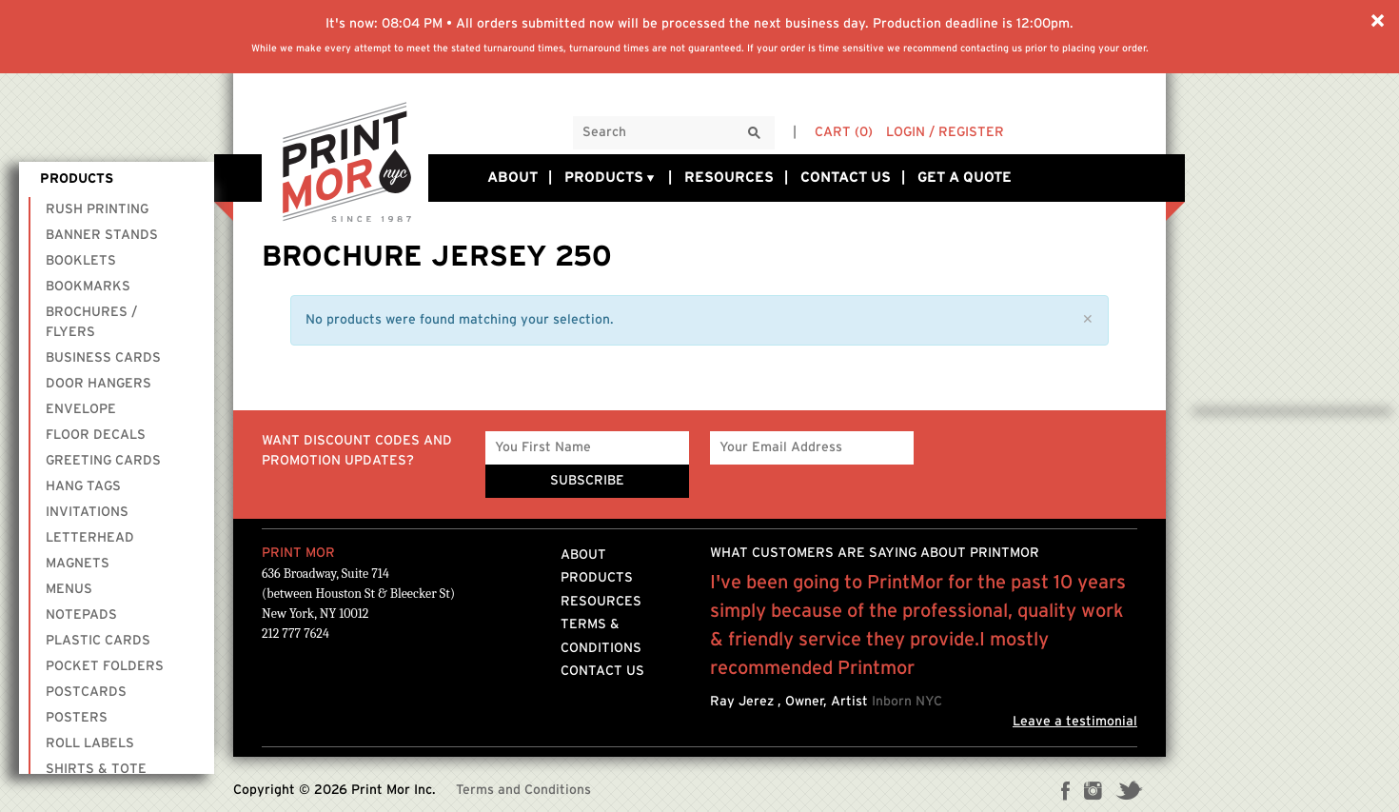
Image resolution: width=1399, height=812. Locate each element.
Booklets (81, 260)
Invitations (87, 512)
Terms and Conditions (523, 790)
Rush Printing (97, 209)
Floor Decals (96, 435)
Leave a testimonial (1075, 721)
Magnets (77, 563)
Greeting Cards (103, 460)
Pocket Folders (105, 666)
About (512, 177)
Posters (77, 717)
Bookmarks (88, 286)
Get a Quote (964, 177)
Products (611, 178)
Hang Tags (83, 486)
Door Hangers (98, 383)
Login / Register (945, 132)
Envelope (81, 409)
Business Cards (103, 358)
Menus (69, 589)
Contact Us (845, 177)
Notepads (81, 615)
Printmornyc (347, 162)
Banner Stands (102, 235)
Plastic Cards (98, 640)
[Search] (755, 133)
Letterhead (90, 538)
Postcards (86, 692)
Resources (729, 177)
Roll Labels (90, 743)
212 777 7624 (295, 633)
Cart (844, 132)
